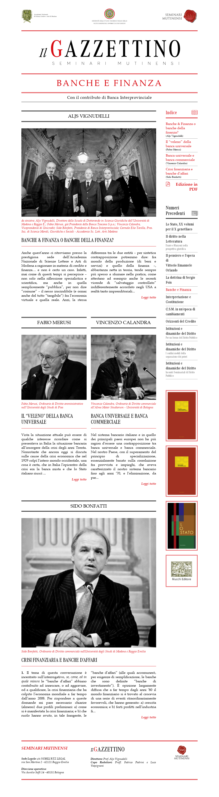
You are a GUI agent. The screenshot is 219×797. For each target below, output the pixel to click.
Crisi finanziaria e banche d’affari (182, 172)
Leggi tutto (148, 297)
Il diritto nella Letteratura (182, 243)
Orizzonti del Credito (181, 322)
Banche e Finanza (178, 290)
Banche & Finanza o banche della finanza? (182, 129)
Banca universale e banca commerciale (182, 159)
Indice (171, 113)
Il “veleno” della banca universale (182, 145)
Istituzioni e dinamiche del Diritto (182, 333)
